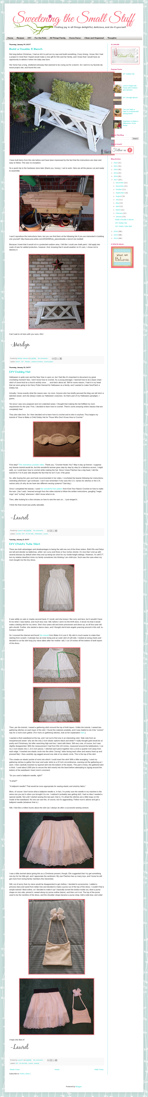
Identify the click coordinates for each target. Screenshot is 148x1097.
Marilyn (28, 361)
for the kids (30, 534)
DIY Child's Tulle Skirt (24, 543)
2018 (116, 176)
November (120, 186)
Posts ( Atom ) (25, 1074)
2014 (116, 238)
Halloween (39, 534)
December (120, 183)
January (119, 216)
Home (10, 38)
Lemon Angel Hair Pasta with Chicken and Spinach (130, 88)
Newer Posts (15, 1069)
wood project (48, 361)
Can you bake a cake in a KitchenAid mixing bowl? (131, 111)
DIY (29, 38)
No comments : (43, 358)
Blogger (79, 1086)
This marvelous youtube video (31, 465)
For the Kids (40, 38)
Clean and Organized (94, 38)
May (118, 203)
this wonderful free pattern (51, 489)
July (117, 200)
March (118, 210)
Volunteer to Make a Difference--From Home (130, 123)
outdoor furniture (37, 361)
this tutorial (44, 635)
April (118, 206)
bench (18, 361)
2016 (116, 231)
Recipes (20, 38)
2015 (116, 235)
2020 (116, 169)
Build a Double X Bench (25, 48)
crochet (18, 534)
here (83, 733)
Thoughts (112, 38)
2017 (116, 180)
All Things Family (57, 38)
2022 (116, 163)
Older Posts (98, 1069)
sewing (36, 1063)
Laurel (45, 534)
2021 (116, 166)
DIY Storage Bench (130, 97)
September (120, 193)
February (119, 213)
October (119, 189)
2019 (116, 173)
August (119, 196)
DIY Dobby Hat (19, 371)
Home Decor (75, 38)
